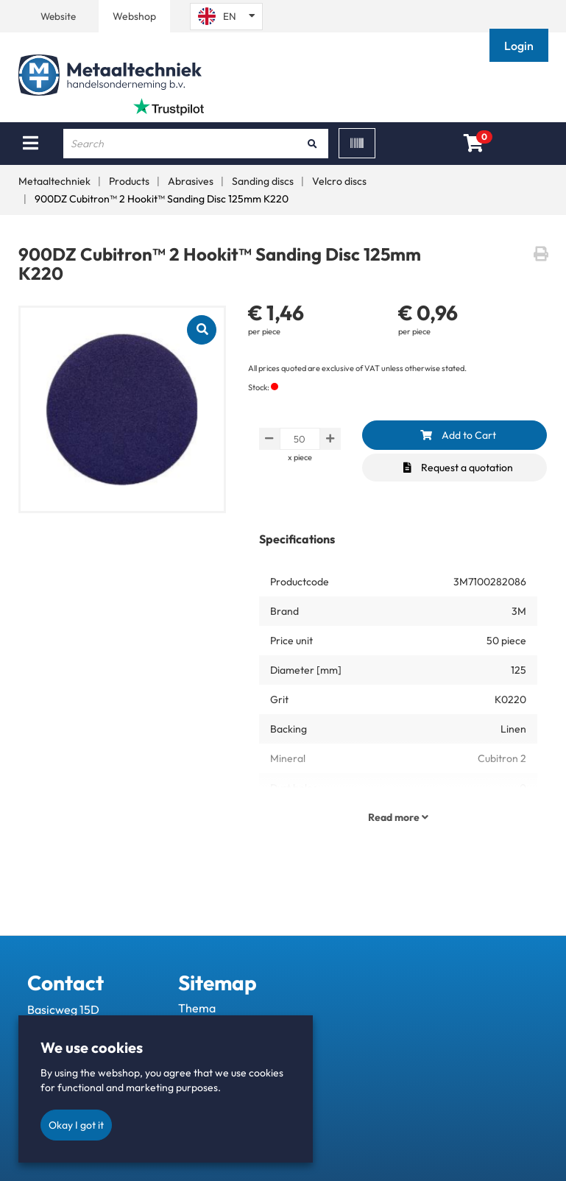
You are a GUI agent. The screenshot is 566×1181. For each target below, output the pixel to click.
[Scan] (357, 143)
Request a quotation (458, 467)
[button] (520, 45)
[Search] (312, 143)
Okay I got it (76, 1125)
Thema (197, 1008)
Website (58, 16)
